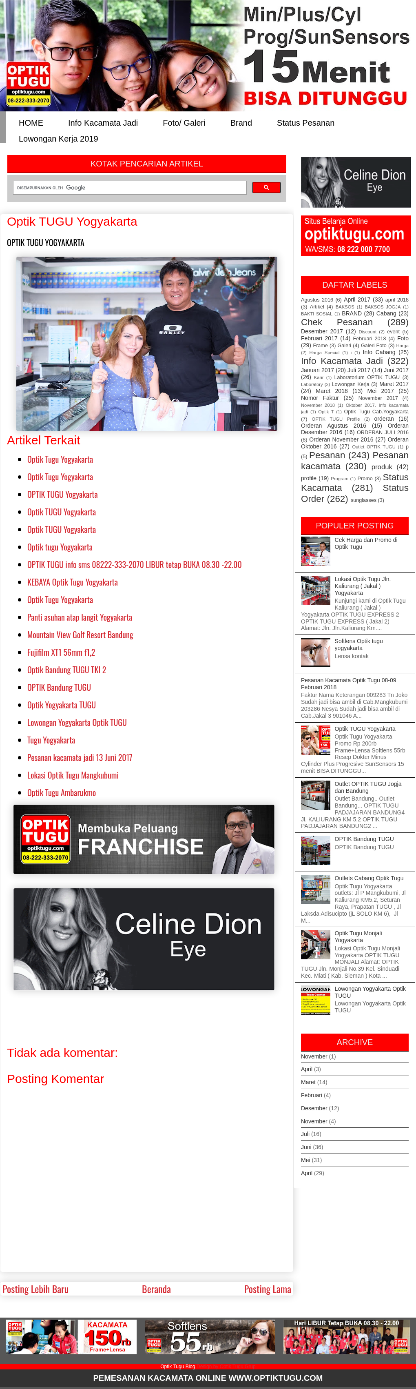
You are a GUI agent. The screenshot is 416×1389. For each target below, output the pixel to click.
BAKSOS (345, 306)
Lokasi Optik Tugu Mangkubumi (73, 775)
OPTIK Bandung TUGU (59, 687)
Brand (241, 122)
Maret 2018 (331, 391)
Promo (365, 478)
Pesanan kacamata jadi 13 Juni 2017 (80, 757)
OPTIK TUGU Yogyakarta (62, 494)
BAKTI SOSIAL (316, 313)
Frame (320, 345)
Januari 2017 (317, 370)
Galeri (345, 345)
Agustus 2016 (317, 300)
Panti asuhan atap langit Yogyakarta (79, 617)
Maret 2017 (394, 384)
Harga (402, 345)
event (393, 332)
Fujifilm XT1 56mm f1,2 (61, 652)
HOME (31, 122)
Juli (305, 1134)
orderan (384, 418)
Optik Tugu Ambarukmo (61, 792)
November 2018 (318, 405)
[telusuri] (129, 187)
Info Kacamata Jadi (103, 122)
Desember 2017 (322, 331)
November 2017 (378, 398)
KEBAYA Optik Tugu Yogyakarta (72, 582)
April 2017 (357, 299)
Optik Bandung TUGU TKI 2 (66, 669)
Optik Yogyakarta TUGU (61, 705)
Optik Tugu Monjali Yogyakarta (358, 936)
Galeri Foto (374, 345)
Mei (305, 1160)
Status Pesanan (305, 122)
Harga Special (325, 352)
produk (382, 467)
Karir (319, 377)
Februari (311, 1095)
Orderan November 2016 (341, 439)
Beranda (156, 1288)
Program (339, 478)
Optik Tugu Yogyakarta (60, 459)
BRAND (352, 313)
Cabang (386, 313)
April (306, 1069)
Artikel (317, 307)
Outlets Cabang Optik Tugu (369, 878)
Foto (403, 338)
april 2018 (397, 300)
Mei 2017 (380, 391)
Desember (314, 1108)
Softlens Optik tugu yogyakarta (359, 644)
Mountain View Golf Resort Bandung (80, 634)
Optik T (326, 411)
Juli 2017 (358, 370)
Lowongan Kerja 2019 (58, 138)
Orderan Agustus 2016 (333, 425)
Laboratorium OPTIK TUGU (367, 377)
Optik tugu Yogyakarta (60, 547)
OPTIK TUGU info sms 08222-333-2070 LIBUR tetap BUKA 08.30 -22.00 (134, 564)
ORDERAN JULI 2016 (383, 432)
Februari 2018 (369, 339)
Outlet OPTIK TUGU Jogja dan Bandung (368, 787)
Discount (368, 331)
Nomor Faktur (320, 398)
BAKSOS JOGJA (383, 306)
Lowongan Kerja (351, 384)
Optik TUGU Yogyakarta (61, 512)
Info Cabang (379, 352)
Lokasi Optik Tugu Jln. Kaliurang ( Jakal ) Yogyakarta (363, 586)
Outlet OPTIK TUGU (373, 446)
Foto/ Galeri (184, 122)
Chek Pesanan (337, 322)
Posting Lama (267, 1288)
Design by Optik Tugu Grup (226, 1366)
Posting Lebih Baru (35, 1288)
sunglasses (363, 500)
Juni (306, 1147)
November (314, 1056)
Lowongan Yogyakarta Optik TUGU (77, 722)
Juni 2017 (396, 370)
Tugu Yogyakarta (51, 740)
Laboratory (312, 384)
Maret (308, 1082)
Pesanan (327, 455)
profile (308, 478)
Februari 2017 (319, 338)
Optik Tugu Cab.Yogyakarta (376, 412)
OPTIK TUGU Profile (336, 419)
